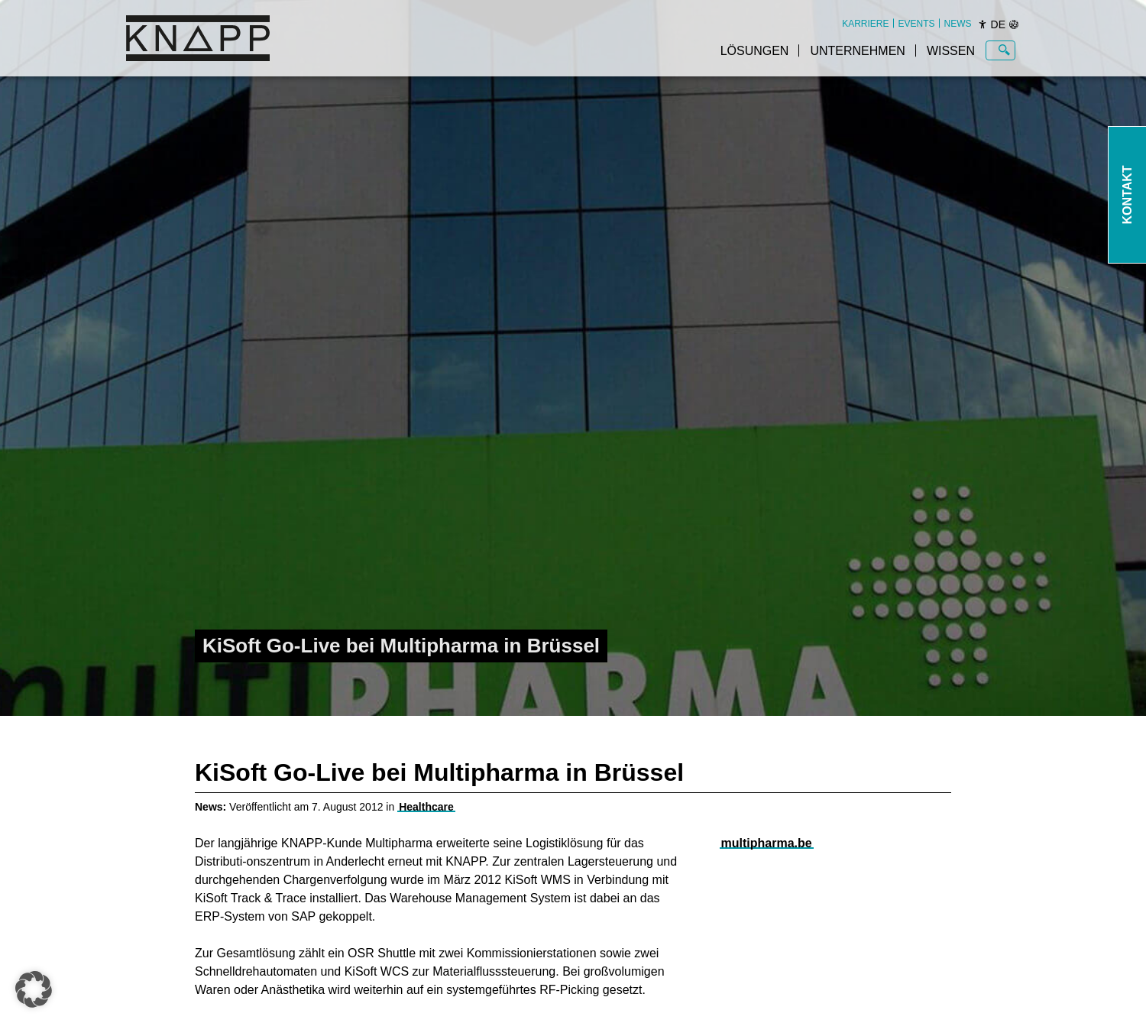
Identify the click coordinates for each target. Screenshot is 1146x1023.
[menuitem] (865, 23)
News (958, 23)
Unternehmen (857, 50)
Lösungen (754, 50)
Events (916, 23)
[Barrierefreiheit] (982, 24)
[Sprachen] (1014, 24)
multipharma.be (766, 843)
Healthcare (426, 807)
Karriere (865, 23)
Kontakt (1127, 194)
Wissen (951, 50)
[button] (33, 989)
